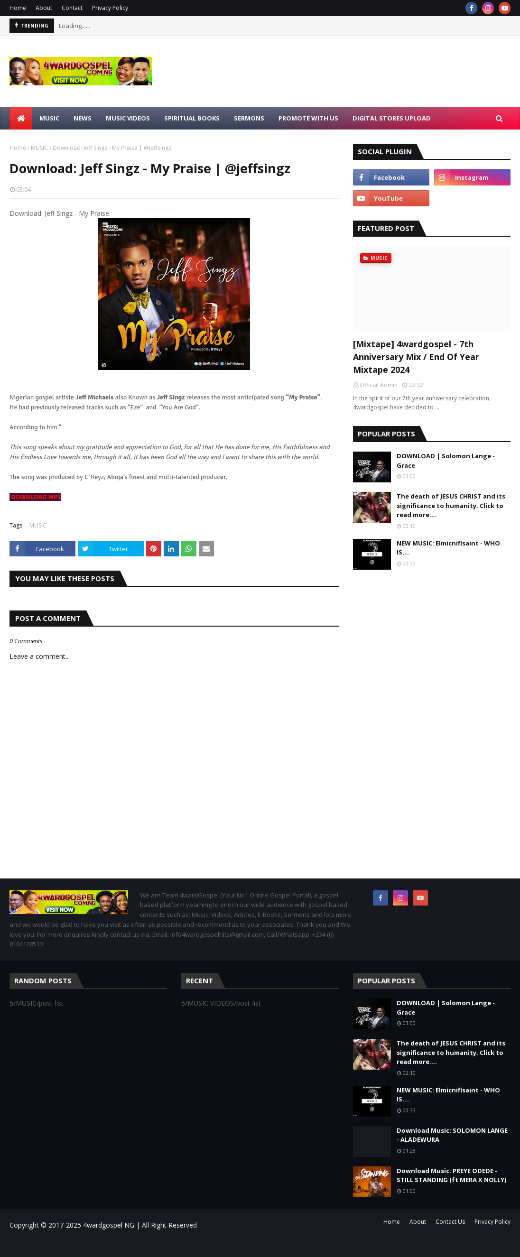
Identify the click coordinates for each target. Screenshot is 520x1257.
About (44, 8)
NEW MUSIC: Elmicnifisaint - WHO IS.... (448, 548)
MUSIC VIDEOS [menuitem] (128, 118)
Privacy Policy (110, 8)
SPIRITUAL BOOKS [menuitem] (192, 118)
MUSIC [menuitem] (49, 118)
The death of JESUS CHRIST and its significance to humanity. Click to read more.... (451, 505)
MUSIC (39, 148)
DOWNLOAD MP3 (36, 497)
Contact (72, 8)
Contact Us (450, 1222)
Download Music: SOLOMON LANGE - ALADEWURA (452, 1135)
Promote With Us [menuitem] (308, 118)
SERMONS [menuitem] (249, 118)
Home (17, 8)
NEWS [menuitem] (83, 118)
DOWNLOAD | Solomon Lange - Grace (446, 461)
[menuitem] (20, 118)
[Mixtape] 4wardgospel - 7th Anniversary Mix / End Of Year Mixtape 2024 (416, 356)
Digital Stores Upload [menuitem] (392, 118)
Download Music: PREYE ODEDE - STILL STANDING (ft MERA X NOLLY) (451, 1175)
